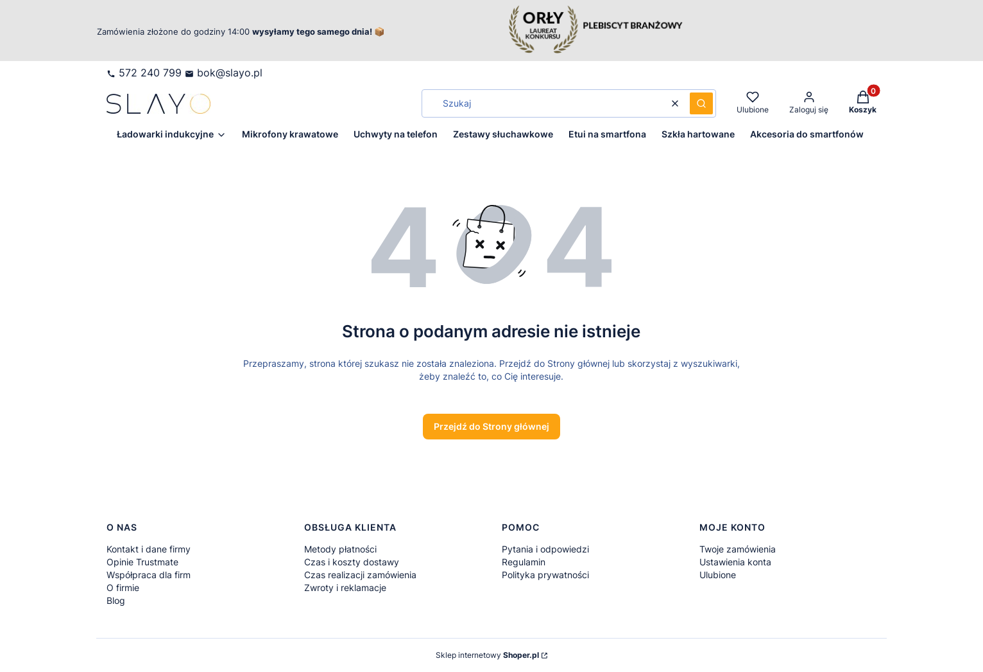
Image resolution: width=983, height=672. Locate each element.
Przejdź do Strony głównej (491, 426)
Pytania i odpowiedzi (545, 549)
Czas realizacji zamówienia (360, 574)
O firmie (123, 587)
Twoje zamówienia (737, 549)
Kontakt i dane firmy (149, 549)
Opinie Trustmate (142, 561)
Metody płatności (340, 549)
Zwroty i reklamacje (345, 587)
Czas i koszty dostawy (351, 561)
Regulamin (523, 561)
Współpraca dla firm (149, 574)
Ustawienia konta (735, 561)
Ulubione (717, 574)
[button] (701, 103)
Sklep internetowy (487, 655)
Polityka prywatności (545, 574)
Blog (116, 600)
